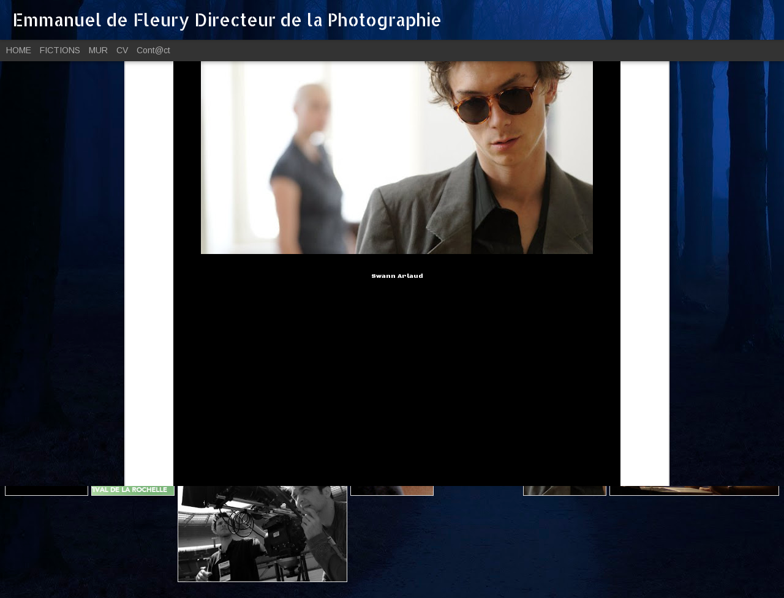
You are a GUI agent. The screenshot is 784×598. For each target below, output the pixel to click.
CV (122, 50)
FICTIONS (60, 50)
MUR (98, 50)
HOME (18, 50)
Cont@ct (153, 50)
